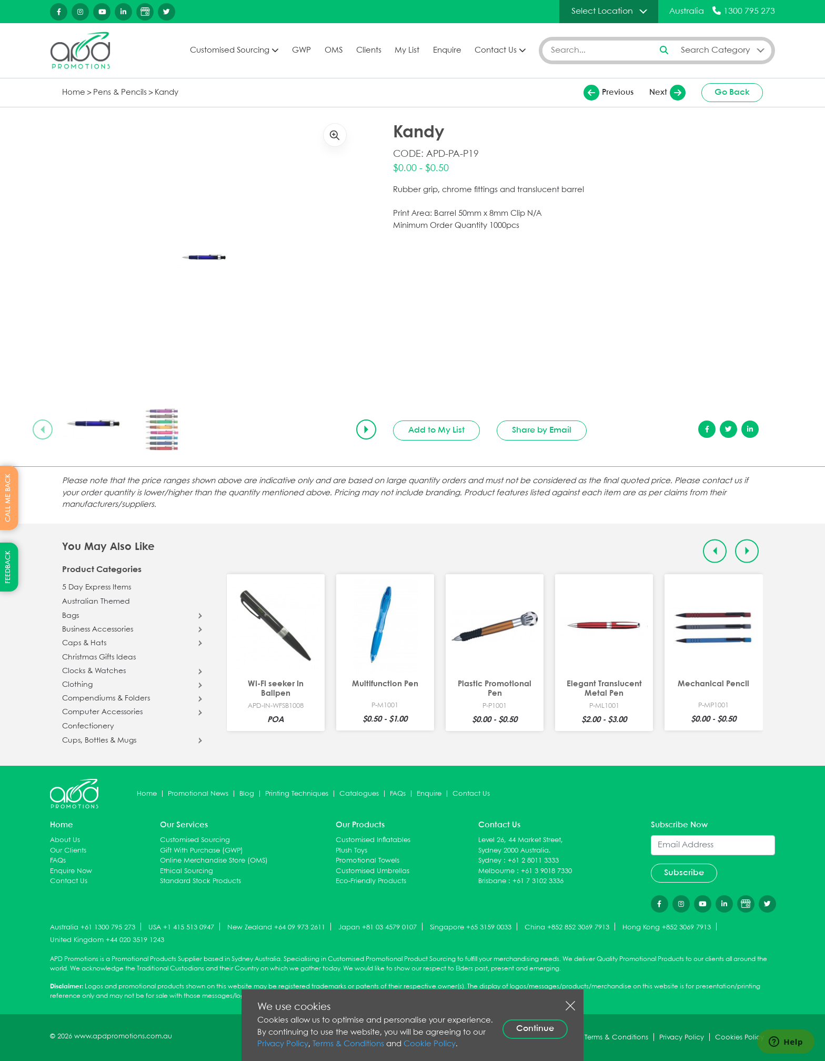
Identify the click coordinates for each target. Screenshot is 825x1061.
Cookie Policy (430, 1044)
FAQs (398, 793)
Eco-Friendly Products (371, 881)
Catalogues (359, 793)
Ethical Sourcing (186, 871)
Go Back (732, 92)
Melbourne (496, 871)
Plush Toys (351, 850)
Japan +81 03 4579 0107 (377, 927)
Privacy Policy (282, 1044)
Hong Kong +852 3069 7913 (666, 927)
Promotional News (198, 793)
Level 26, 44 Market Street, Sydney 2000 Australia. (520, 845)
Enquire (447, 50)
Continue (535, 1029)
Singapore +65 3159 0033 (470, 927)
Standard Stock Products (200, 881)
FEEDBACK (8, 567)
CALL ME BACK (8, 498)
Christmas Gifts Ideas (99, 657)
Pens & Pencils (120, 92)
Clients (368, 50)
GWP (301, 50)
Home (73, 92)
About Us (65, 840)
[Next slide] (366, 429)
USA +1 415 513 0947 (181, 927)
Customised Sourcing (229, 50)
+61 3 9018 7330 (546, 871)
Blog (246, 793)
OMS (334, 50)
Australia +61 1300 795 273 (92, 927)
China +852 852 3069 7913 (567, 927)
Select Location (602, 11)
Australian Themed (96, 601)
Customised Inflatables (373, 840)
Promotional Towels (367, 860)
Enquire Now (71, 871)
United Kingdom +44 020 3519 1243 (107, 940)
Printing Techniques (296, 793)
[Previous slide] (43, 429)
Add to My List (436, 430)
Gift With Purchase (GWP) (201, 850)
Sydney (489, 860)
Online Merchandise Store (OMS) (214, 860)
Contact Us (496, 50)
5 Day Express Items (96, 587)
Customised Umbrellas (372, 871)
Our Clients (68, 850)
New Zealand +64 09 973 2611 (276, 927)
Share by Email (541, 430)
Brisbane (492, 881)
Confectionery (88, 726)
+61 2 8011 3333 (533, 860)
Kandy (166, 92)
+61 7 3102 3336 (538, 881)
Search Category (715, 50)
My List (407, 50)
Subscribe (684, 873)
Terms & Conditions (348, 1044)
